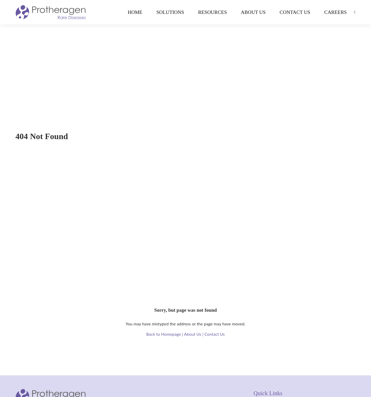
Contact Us (295, 12)
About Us (253, 12)
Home (135, 12)
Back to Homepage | (165, 334)
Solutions (170, 12)
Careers (335, 12)
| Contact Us (213, 334)
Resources (212, 12)
